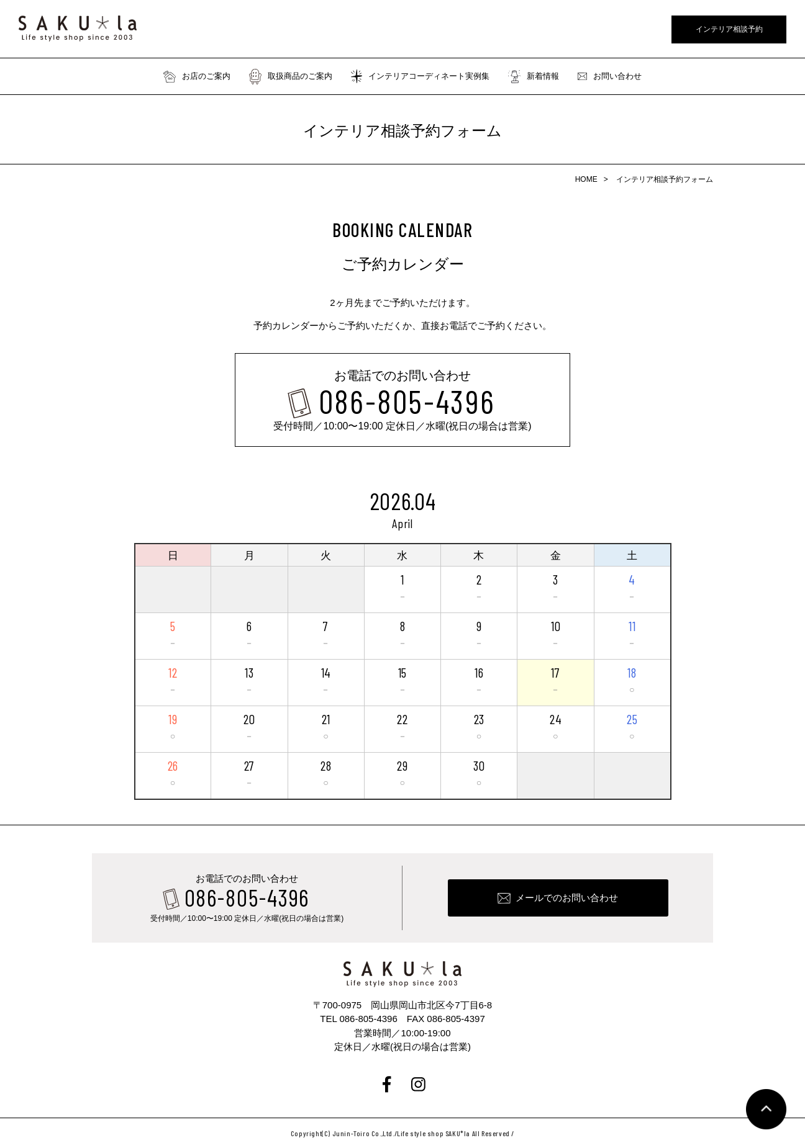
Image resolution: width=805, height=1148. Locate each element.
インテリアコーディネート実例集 (420, 76)
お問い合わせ (610, 76)
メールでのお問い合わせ (567, 897)
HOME (586, 179)
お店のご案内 (196, 76)
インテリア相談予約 (729, 29)
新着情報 (533, 76)
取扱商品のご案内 (290, 76)
